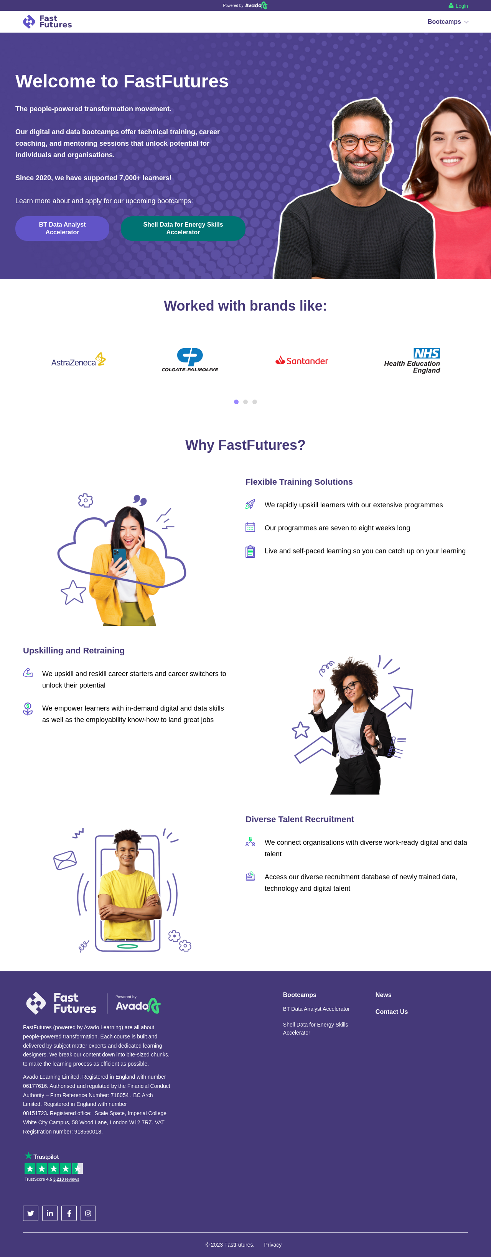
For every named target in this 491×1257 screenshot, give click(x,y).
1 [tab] (236, 402)
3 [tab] (254, 402)
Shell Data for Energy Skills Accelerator (315, 1029)
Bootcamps (448, 21)
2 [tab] (245, 402)
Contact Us (392, 1012)
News (384, 995)
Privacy (273, 1245)
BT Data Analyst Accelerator (316, 1009)
